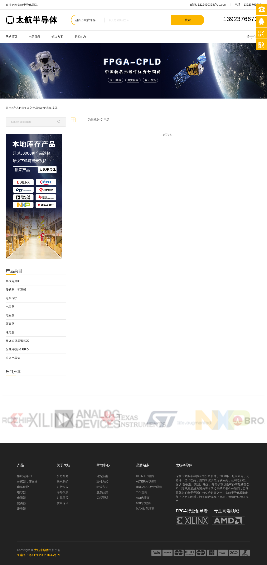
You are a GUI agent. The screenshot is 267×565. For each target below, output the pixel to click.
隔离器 (10, 323)
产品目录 (34, 36)
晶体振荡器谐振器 (17, 340)
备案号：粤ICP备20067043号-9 (38, 555)
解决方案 (57, 36)
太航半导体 (41, 550)
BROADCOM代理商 (149, 487)
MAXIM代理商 (145, 508)
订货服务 (62, 487)
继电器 (10, 332)
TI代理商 (141, 492)
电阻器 (10, 315)
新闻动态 (80, 36)
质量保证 (62, 503)
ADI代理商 (143, 497)
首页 (8, 108)
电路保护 (11, 298)
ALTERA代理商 (146, 481)
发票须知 (102, 492)
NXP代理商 (143, 503)
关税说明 (102, 497)
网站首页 (11, 36)
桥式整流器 (50, 108)
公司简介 (62, 476)
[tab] (73, 119)
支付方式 (102, 481)
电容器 (10, 306)
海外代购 (62, 492)
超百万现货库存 (85, 20)
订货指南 (102, 476)
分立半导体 (33, 108)
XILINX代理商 (145, 476)
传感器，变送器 (16, 289)
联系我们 (62, 481)
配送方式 (102, 487)
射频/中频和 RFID (17, 349)
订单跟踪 (62, 497)
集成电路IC (13, 281)
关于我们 (253, 37)
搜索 (188, 20)
